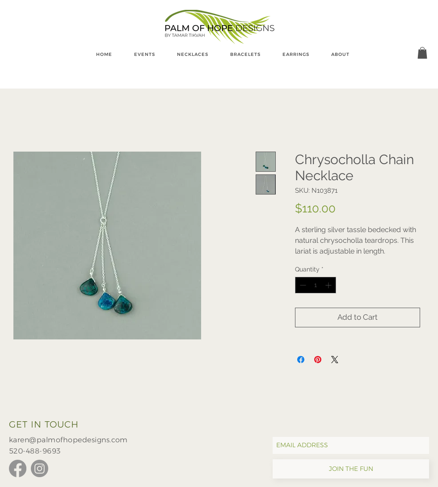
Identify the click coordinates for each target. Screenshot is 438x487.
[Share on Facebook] (300, 359)
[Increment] (329, 285)
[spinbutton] (315, 285)
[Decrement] (301, 285)
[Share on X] (334, 359)
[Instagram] (39, 468)
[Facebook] (17, 468)
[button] (422, 53)
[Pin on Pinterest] (317, 359)
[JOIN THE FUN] (351, 469)
